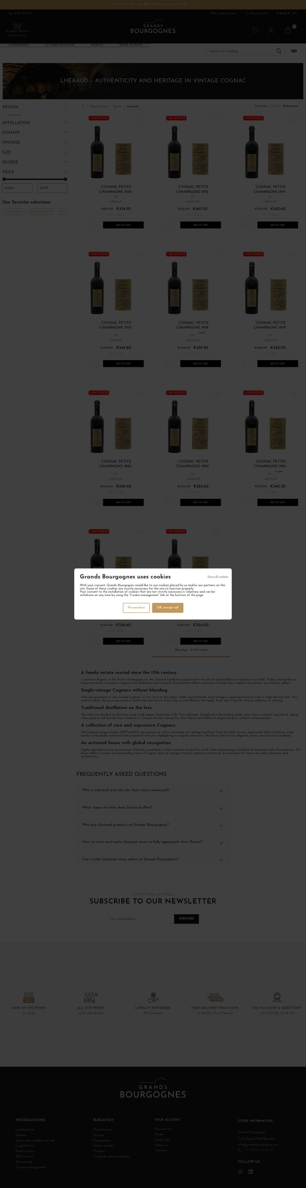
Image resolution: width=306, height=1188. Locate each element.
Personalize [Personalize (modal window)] (136, 607)
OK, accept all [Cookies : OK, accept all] (168, 607)
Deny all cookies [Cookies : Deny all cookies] (218, 577)
